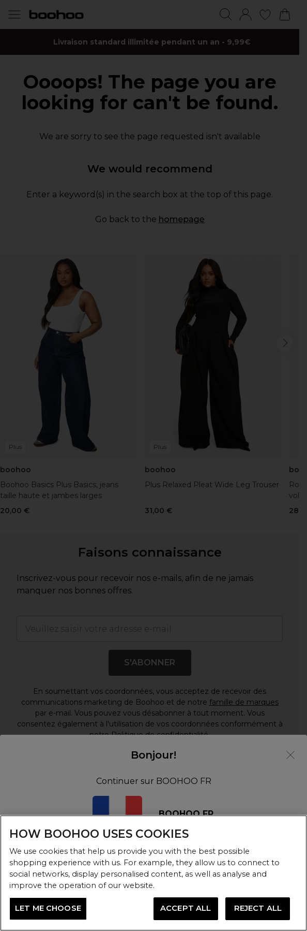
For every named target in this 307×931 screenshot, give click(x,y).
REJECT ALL (258, 908)
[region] (153, 873)
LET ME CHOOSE (48, 908)
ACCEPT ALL (185, 908)
